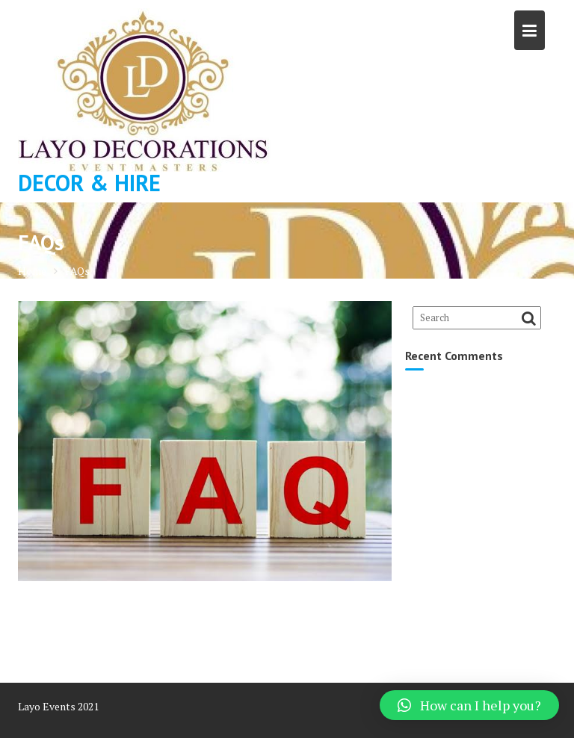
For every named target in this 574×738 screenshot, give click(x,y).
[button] (469, 705)
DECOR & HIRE (89, 182)
